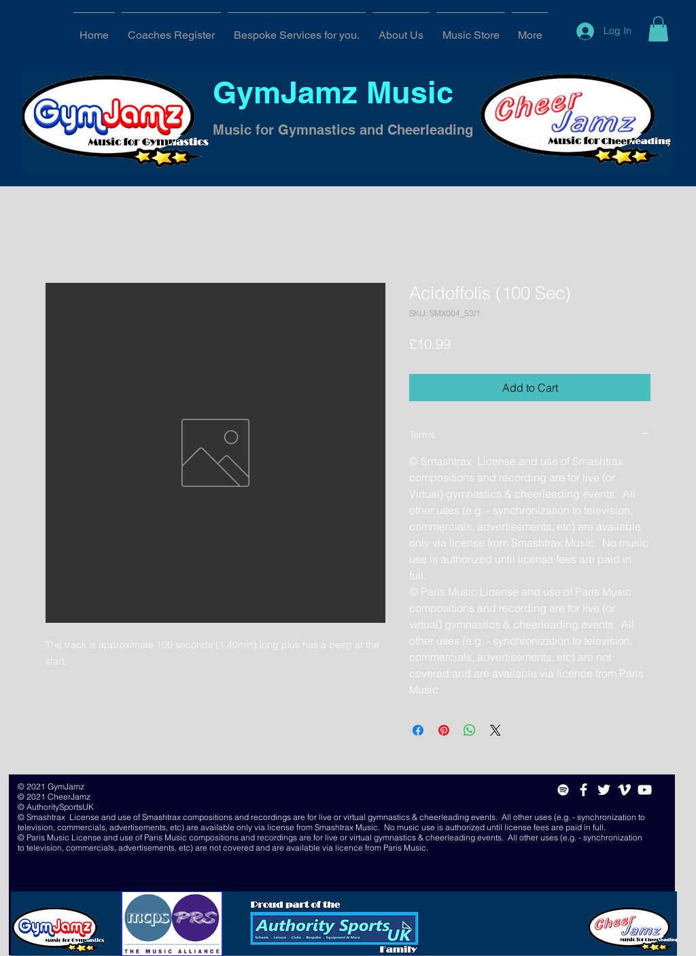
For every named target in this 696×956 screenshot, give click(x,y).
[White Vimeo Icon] (624, 789)
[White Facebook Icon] (583, 789)
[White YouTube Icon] (644, 789)
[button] (658, 28)
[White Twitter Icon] (603, 789)
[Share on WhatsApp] (470, 730)
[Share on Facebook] (418, 730)
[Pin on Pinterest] (444, 730)
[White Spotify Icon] (563, 789)
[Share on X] (495, 730)
